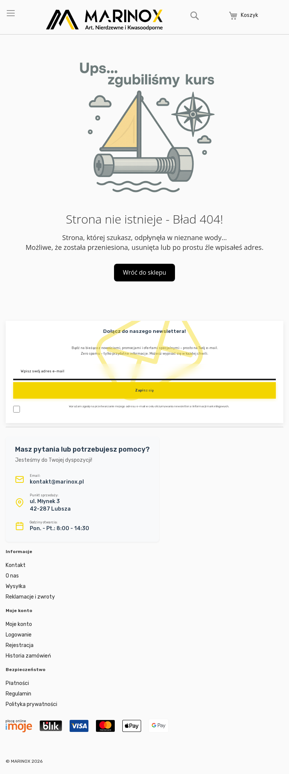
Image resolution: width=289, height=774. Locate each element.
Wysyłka (16, 586)
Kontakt (16, 565)
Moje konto (19, 624)
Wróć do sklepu (144, 272)
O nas (12, 576)
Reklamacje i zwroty (30, 597)
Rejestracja (19, 645)
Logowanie (19, 635)
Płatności (17, 683)
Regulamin (18, 694)
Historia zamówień (28, 656)
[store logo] (104, 19)
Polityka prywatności (31, 704)
